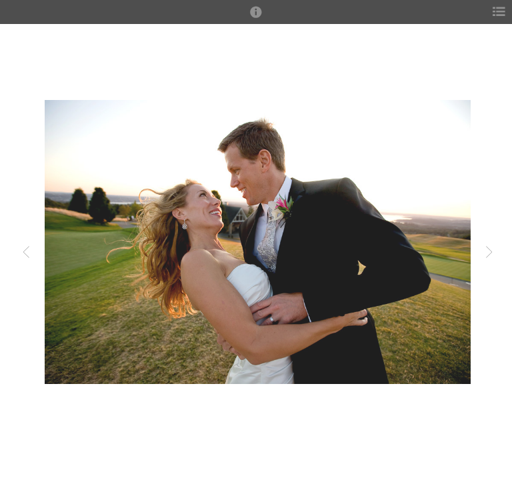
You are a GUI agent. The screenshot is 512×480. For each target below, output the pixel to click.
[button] (256, 18)
